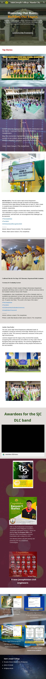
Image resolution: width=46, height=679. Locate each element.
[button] (2, 2)
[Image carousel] (23, 106)
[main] (23, 18)
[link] (23, 441)
